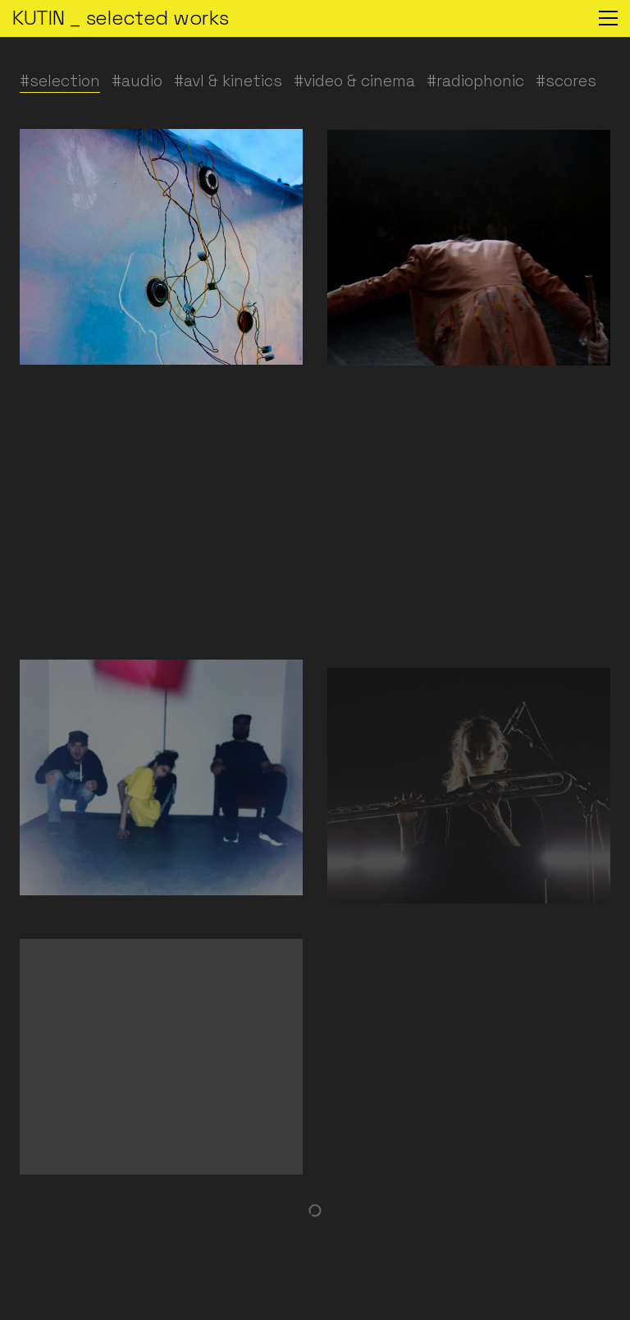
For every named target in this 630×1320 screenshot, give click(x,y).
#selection (60, 81)
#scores (566, 81)
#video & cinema (354, 81)
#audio (137, 81)
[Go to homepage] (120, 18)
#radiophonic (475, 81)
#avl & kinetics (228, 81)
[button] (608, 18)
